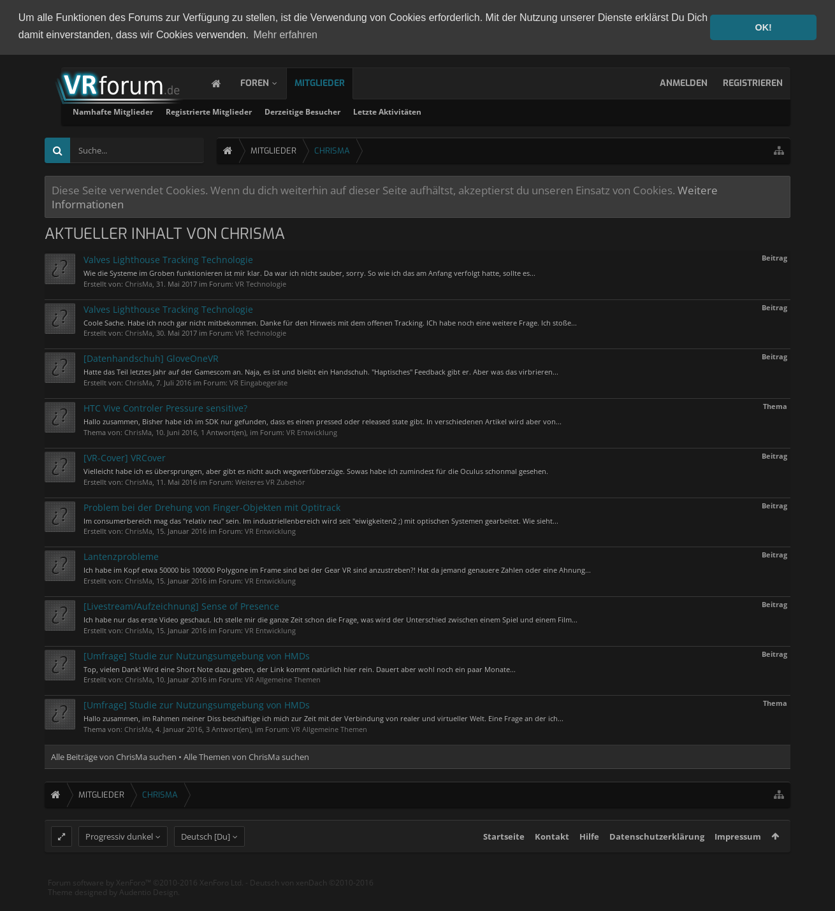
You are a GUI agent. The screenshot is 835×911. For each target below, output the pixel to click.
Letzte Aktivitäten (543, 111)
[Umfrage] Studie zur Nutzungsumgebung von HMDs (197, 655)
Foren (267, 82)
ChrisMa (138, 282)
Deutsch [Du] (205, 860)
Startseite (504, 860)
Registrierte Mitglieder (364, 111)
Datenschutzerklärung (656, 860)
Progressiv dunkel (119, 860)
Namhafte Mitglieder (268, 111)
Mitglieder (332, 82)
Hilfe (589, 860)
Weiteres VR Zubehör (270, 480)
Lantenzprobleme (121, 556)
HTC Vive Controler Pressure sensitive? (165, 407)
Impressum (738, 860)
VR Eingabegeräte (258, 382)
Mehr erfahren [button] (286, 34)
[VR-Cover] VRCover (125, 456)
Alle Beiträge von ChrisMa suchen (114, 756)
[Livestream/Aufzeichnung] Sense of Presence (181, 605)
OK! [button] (763, 27)
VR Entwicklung (311, 431)
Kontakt (552, 860)
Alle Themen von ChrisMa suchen (246, 756)
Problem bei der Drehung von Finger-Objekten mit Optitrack (212, 506)
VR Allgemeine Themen (283, 679)
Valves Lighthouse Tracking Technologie (168, 259)
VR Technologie (260, 282)
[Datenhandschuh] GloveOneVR (151, 358)
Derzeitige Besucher (458, 111)
